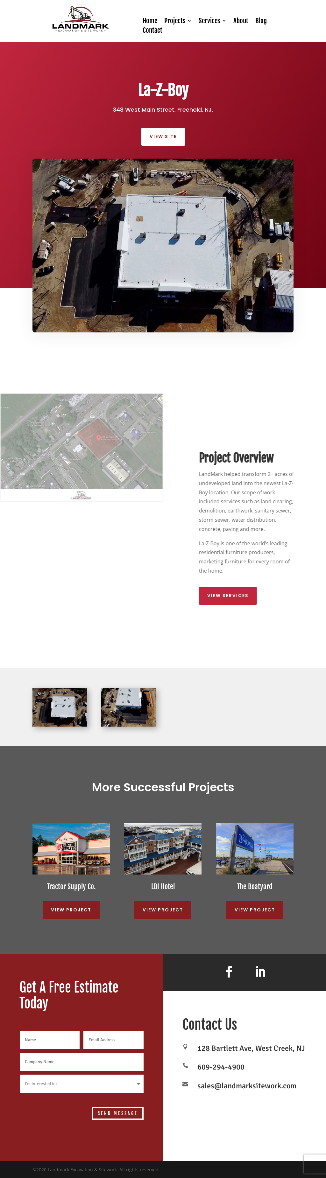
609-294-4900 (220, 1067)
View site (163, 136)
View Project (71, 910)
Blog (261, 21)
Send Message (118, 1113)
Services (209, 21)
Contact (152, 31)
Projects (174, 21)
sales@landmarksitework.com (246, 1086)
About (240, 21)
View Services (235, 595)
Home (150, 21)
